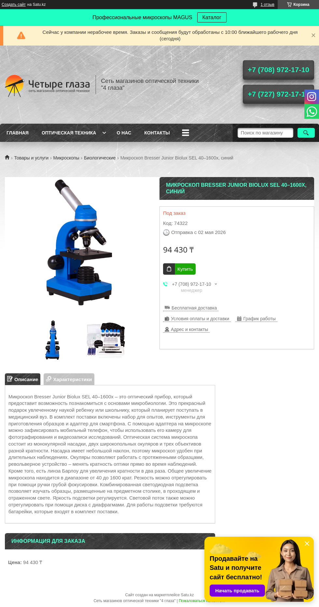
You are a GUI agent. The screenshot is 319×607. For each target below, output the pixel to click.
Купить (185, 269)
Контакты (157, 132)
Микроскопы (66, 157)
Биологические (100, 157)
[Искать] (306, 133)
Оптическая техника (69, 132)
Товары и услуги (31, 157)
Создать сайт (14, 4)
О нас (124, 132)
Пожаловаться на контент (202, 601)
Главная (18, 132)
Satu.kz (187, 595)
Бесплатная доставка (194, 307)
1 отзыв (267, 4)
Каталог (211, 17)
